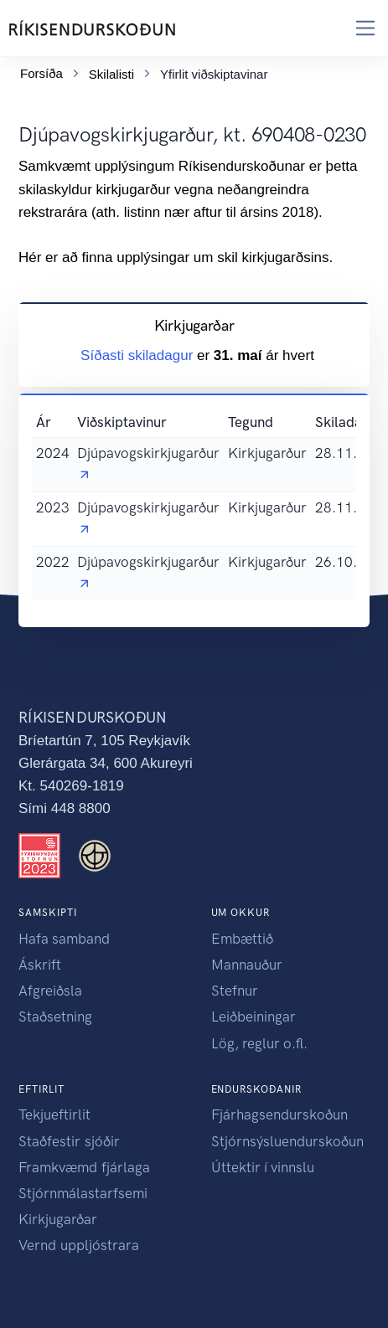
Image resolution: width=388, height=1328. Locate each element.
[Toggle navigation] (366, 28)
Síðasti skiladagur (138, 355)
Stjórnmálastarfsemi (82, 1193)
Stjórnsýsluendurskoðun (287, 1141)
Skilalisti (111, 74)
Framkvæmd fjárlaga (84, 1167)
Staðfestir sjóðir (69, 1141)
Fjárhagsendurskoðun (279, 1114)
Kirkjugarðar (57, 1219)
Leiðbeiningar (253, 1016)
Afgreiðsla (50, 990)
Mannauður (246, 964)
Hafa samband (64, 938)
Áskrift (39, 964)
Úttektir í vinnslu (262, 1167)
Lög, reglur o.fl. (259, 1043)
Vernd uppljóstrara (78, 1245)
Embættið (242, 938)
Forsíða (41, 73)
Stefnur (234, 990)
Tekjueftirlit (54, 1114)
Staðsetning (55, 1016)
